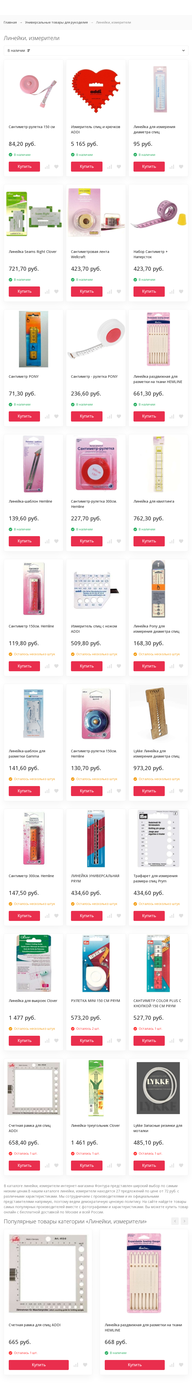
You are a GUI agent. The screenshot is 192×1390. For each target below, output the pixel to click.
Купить (25, 166)
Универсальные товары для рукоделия (56, 22)
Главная (10, 22)
